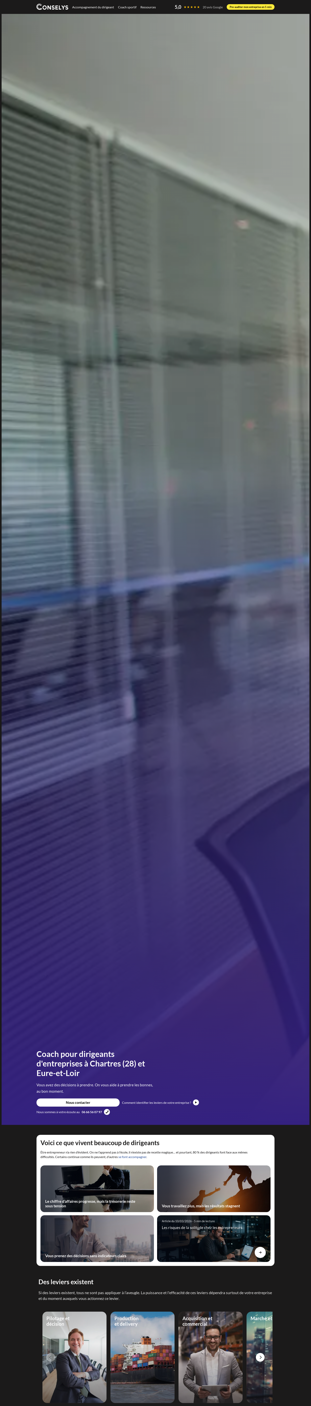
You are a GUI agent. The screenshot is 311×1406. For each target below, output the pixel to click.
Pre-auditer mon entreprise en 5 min (251, 7)
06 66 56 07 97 (92, 1112)
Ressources (148, 7)
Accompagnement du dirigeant (93, 7)
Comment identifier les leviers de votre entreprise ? (156, 1102)
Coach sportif (127, 7)
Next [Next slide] (260, 1357)
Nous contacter (78, 1102)
